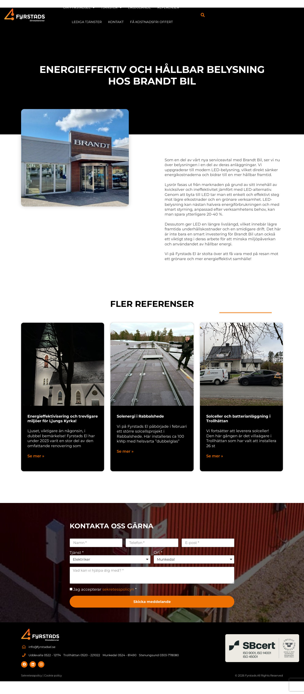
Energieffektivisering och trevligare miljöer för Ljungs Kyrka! (62, 418)
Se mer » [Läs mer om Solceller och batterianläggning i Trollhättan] (214, 456)
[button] (296, 14)
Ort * (158, 552)
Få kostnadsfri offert (176, 21)
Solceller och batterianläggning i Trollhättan (238, 418)
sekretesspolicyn (118, 590)
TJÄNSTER (136, 7)
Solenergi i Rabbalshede (140, 416)
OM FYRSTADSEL (103, 7)
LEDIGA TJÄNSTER (225, 7)
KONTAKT (254, 7)
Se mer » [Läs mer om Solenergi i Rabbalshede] (125, 451)
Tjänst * (77, 552)
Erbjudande (164, 7)
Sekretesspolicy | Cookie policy (41, 676)
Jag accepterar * (105, 590)
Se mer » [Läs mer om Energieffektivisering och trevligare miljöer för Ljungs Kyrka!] (35, 456)
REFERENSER (193, 7)
